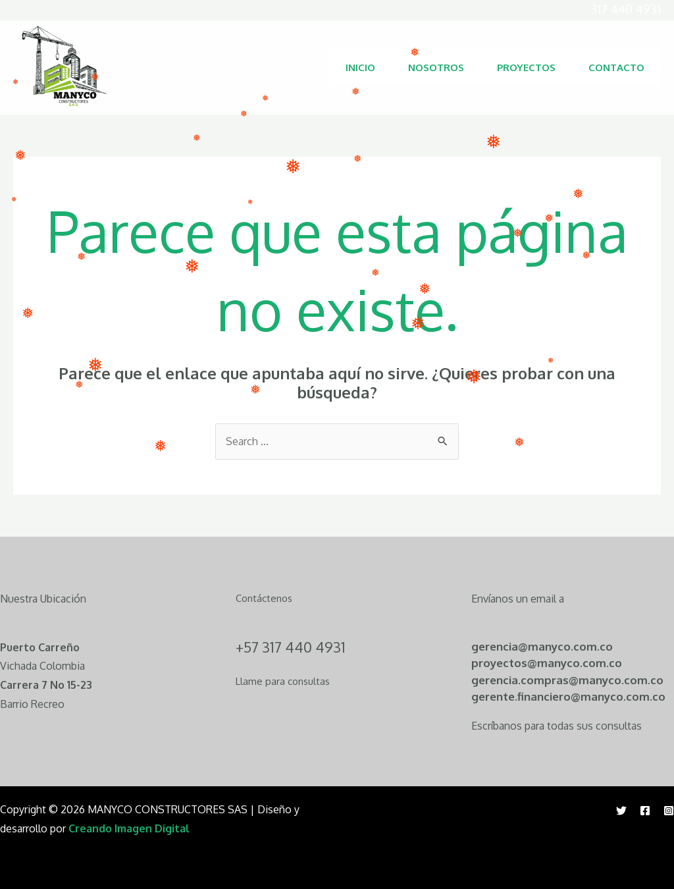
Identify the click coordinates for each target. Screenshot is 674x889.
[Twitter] (621, 810)
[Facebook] (645, 810)
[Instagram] (668, 810)
